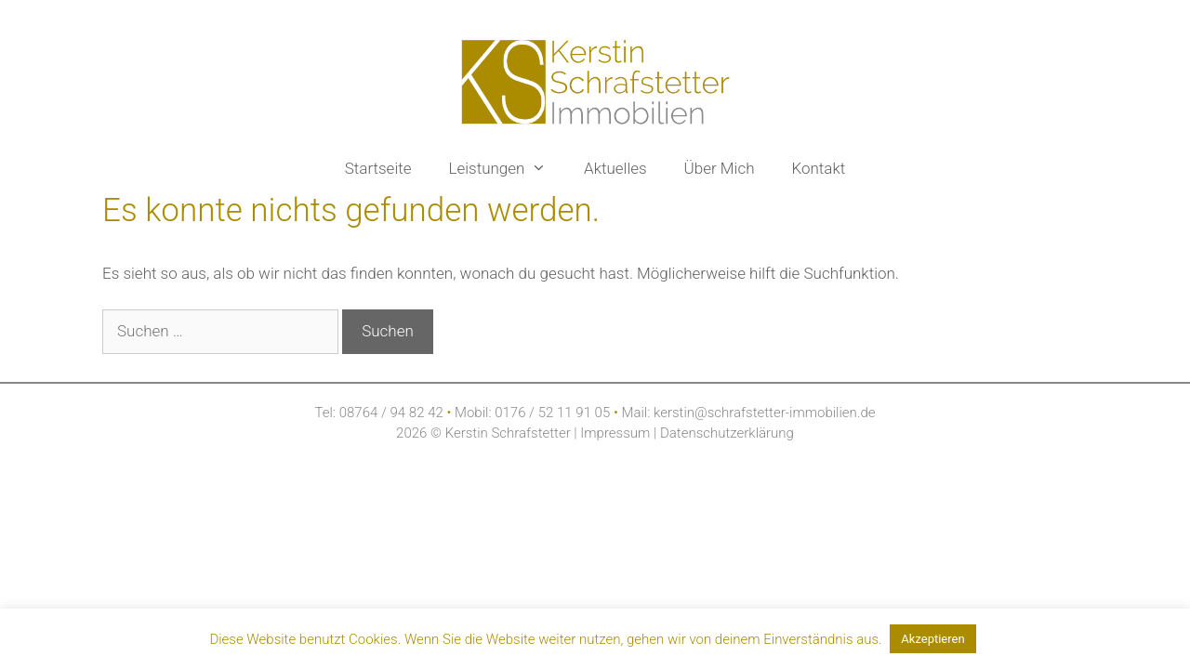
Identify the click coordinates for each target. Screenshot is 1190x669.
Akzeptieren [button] (932, 639)
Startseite (378, 168)
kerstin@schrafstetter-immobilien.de (764, 412)
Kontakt (818, 168)
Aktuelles (615, 168)
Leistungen (507, 168)
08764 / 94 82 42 (391, 412)
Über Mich (719, 168)
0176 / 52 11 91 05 (552, 412)
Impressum (617, 433)
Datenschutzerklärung (725, 433)
